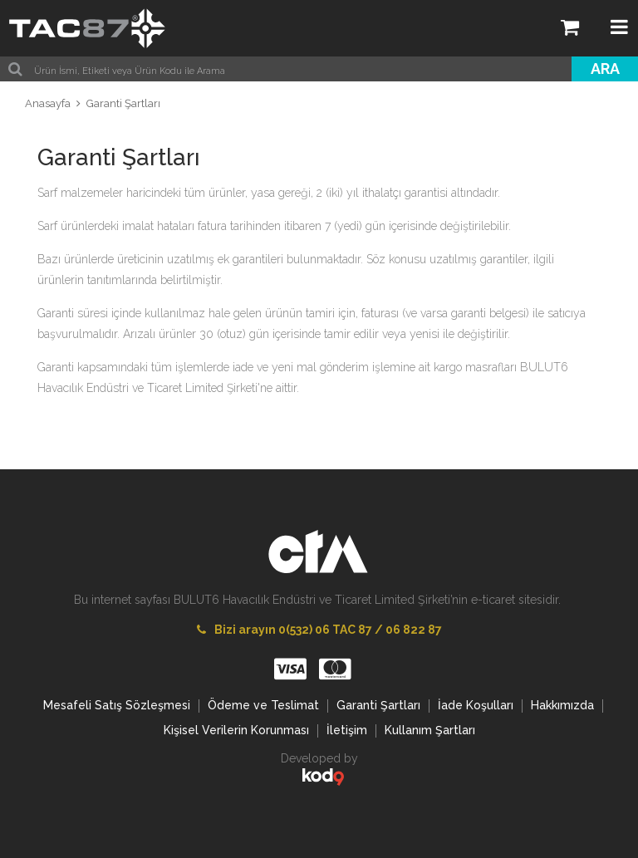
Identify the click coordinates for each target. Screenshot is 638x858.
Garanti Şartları (123, 103)
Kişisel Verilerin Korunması (236, 730)
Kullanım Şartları (430, 730)
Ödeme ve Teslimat (263, 705)
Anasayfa (48, 103)
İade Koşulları (475, 705)
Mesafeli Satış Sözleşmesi (116, 705)
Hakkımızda (562, 705)
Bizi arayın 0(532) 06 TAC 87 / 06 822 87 (319, 629)
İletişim (346, 730)
